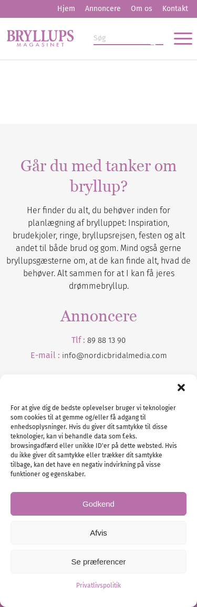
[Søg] (128, 38)
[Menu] (177, 38)
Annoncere (103, 8)
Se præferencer (98, 561)
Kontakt (175, 8)
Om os (141, 8)
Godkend (98, 503)
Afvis (98, 532)
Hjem (66, 8)
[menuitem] (66, 9)
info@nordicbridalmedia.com (114, 355)
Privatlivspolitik (98, 585)
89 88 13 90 (106, 340)
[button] (181, 387)
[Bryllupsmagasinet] (79, 38)
